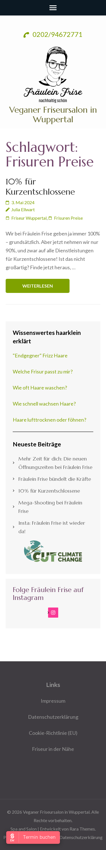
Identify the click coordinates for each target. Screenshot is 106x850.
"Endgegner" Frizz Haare (40, 355)
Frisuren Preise (68, 218)
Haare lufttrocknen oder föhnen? (49, 420)
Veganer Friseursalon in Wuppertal (53, 114)
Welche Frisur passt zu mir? (43, 371)
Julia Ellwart (23, 209)
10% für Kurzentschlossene (40, 186)
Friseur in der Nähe (53, 749)
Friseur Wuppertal (29, 218)
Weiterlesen (37, 285)
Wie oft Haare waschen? (40, 387)
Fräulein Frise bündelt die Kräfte (54, 479)
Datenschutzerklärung (53, 717)
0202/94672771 (53, 34)
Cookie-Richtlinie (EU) (53, 733)
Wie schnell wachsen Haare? (44, 403)
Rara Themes (82, 828)
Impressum (53, 701)
